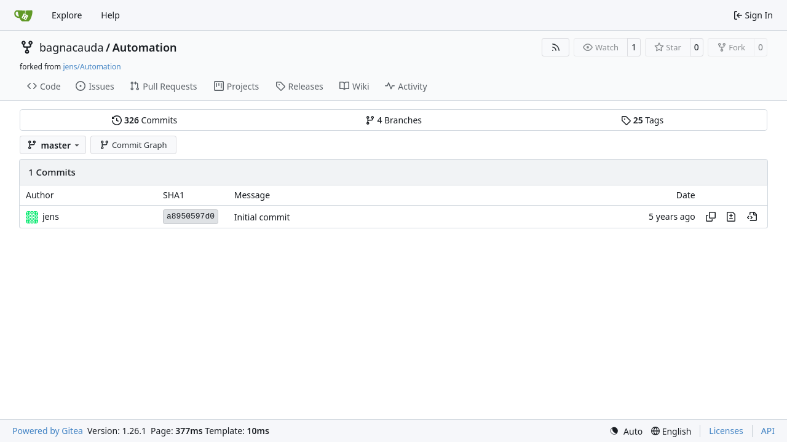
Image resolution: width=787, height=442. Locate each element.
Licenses (726, 430)
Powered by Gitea (47, 430)
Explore (67, 15)
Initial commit (262, 217)
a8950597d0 (191, 216)
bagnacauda (71, 47)
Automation (145, 47)
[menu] (626, 431)
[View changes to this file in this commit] (731, 216)
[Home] (23, 15)
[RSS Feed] (556, 47)
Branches (393, 120)
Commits (144, 120)
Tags (642, 120)
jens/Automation (92, 66)
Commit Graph (133, 144)
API (768, 430)
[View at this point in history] (752, 216)
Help (110, 15)
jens (50, 216)
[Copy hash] (711, 216)
